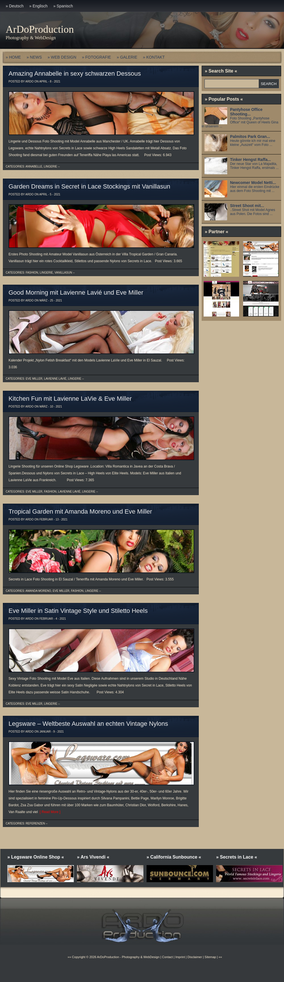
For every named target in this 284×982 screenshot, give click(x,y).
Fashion (32, 272)
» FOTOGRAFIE (96, 57)
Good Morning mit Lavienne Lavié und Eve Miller (76, 292)
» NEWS (34, 57)
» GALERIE (127, 57)
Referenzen (35, 823)
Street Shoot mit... (247, 205)
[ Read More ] (49, 812)
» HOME (13, 57)
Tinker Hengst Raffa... (250, 159)
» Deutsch (15, 6)
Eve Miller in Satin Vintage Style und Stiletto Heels (78, 610)
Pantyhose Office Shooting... (246, 111)
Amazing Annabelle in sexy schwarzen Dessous (75, 73)
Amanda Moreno (38, 590)
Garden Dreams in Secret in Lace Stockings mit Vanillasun (89, 186)
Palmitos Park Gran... (250, 136)
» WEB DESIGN (61, 57)
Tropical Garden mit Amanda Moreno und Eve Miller (80, 511)
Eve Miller (34, 378)
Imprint (180, 957)
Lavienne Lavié (55, 378)
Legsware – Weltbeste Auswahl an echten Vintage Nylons (88, 723)
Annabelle (34, 166)
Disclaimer (194, 957)
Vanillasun (63, 272)
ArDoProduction (40, 29)
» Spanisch (63, 6)
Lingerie (50, 166)
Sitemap (210, 957)
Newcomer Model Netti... (253, 182)
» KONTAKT (154, 57)
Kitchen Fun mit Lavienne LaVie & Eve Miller (70, 398)
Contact (167, 957)
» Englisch (38, 6)
